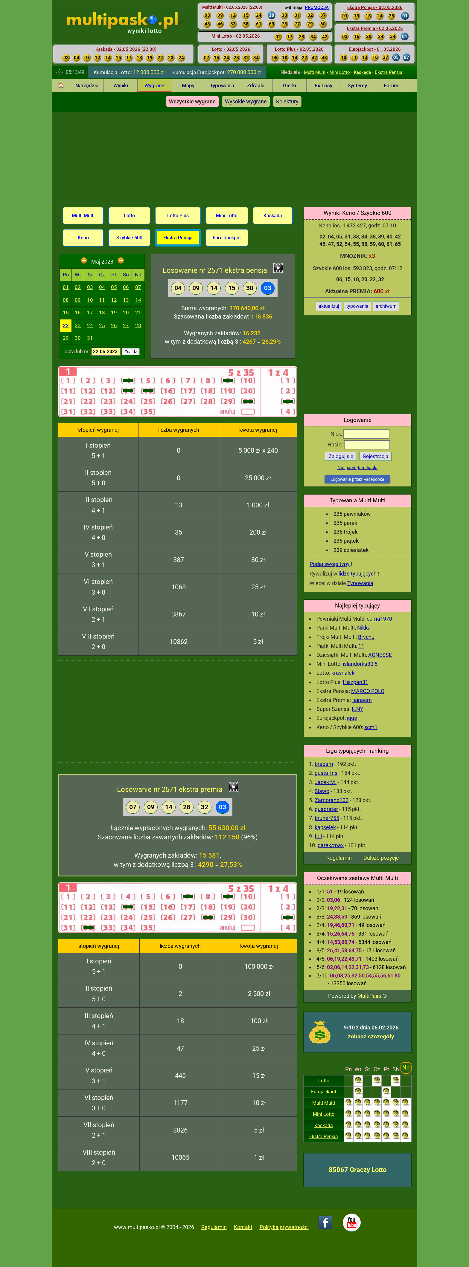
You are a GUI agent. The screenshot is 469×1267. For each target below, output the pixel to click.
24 (90, 325)
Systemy (357, 85)
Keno (83, 238)
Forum (391, 85)
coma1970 (379, 619)
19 (114, 313)
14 (138, 300)
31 (90, 338)
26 (114, 325)
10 (90, 300)
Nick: (360, 434)
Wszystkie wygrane (192, 101)
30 (78, 338)
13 (126, 300)
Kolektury (287, 101)
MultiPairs (369, 996)
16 (78, 313)
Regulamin (339, 858)
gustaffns (326, 773)
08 (66, 300)
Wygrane (154, 85)
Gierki (289, 85)
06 (126, 287)
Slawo (322, 791)
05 (114, 287)
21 (138, 313)
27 (126, 325)
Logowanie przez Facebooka (357, 479)
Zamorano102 (331, 800)
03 (90, 287)
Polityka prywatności (284, 1227)
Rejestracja (375, 456)
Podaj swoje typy (330, 564)
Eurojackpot (323, 1092)
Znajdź (130, 351)
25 (102, 325)
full (318, 836)
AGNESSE (380, 655)
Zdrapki (255, 85)
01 (66, 287)
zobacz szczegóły (371, 1036)
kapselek (325, 827)
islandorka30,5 (360, 664)
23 (78, 325)
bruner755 (327, 818)
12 (114, 300)
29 (66, 338)
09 (78, 300)
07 (138, 287)
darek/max (331, 845)
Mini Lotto (339, 72)
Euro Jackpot (227, 238)
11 (361, 646)
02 (78, 287)
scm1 (370, 727)
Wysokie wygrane (246, 101)
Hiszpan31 (355, 682)
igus (352, 718)
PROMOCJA (317, 7)
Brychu (366, 637)
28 (138, 325)
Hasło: (359, 444)
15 (66, 313)
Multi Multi (314, 72)
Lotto (323, 1081)
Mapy (188, 85)
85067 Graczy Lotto (357, 1169)
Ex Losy (323, 85)
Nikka (364, 628)
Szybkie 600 (129, 238)
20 (126, 313)
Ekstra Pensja (388, 72)
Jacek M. (325, 782)
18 (102, 313)
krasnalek (342, 673)
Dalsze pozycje (381, 858)
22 (66, 325)
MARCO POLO (367, 691)
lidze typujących (358, 573)
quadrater (326, 809)
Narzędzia (86, 85)
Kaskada (362, 72)
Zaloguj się (341, 456)
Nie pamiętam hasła (357, 467)
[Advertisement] (234, 157)
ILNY (357, 709)
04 (102, 287)
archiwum (386, 306)
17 (90, 313)
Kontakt (243, 1227)
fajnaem (362, 700)
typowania (357, 306)
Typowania (222, 85)
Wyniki (120, 85)
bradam (324, 764)
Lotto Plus (178, 215)
